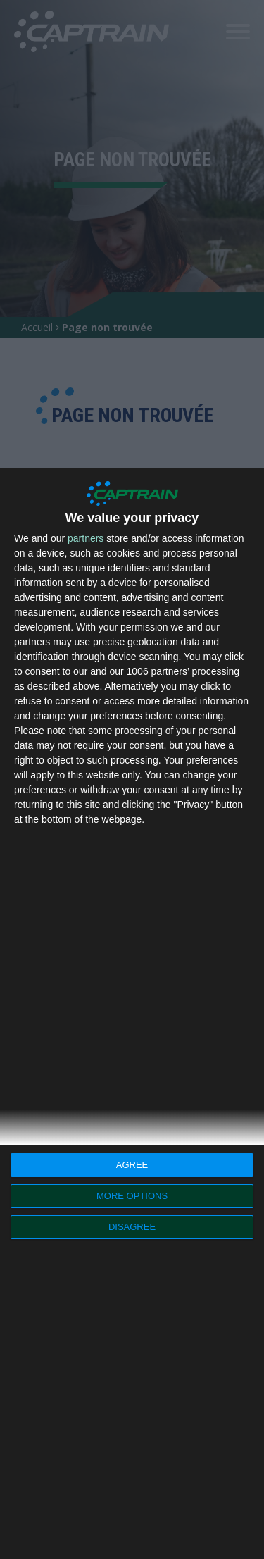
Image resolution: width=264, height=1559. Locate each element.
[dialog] (132, 1013)
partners (85, 538)
